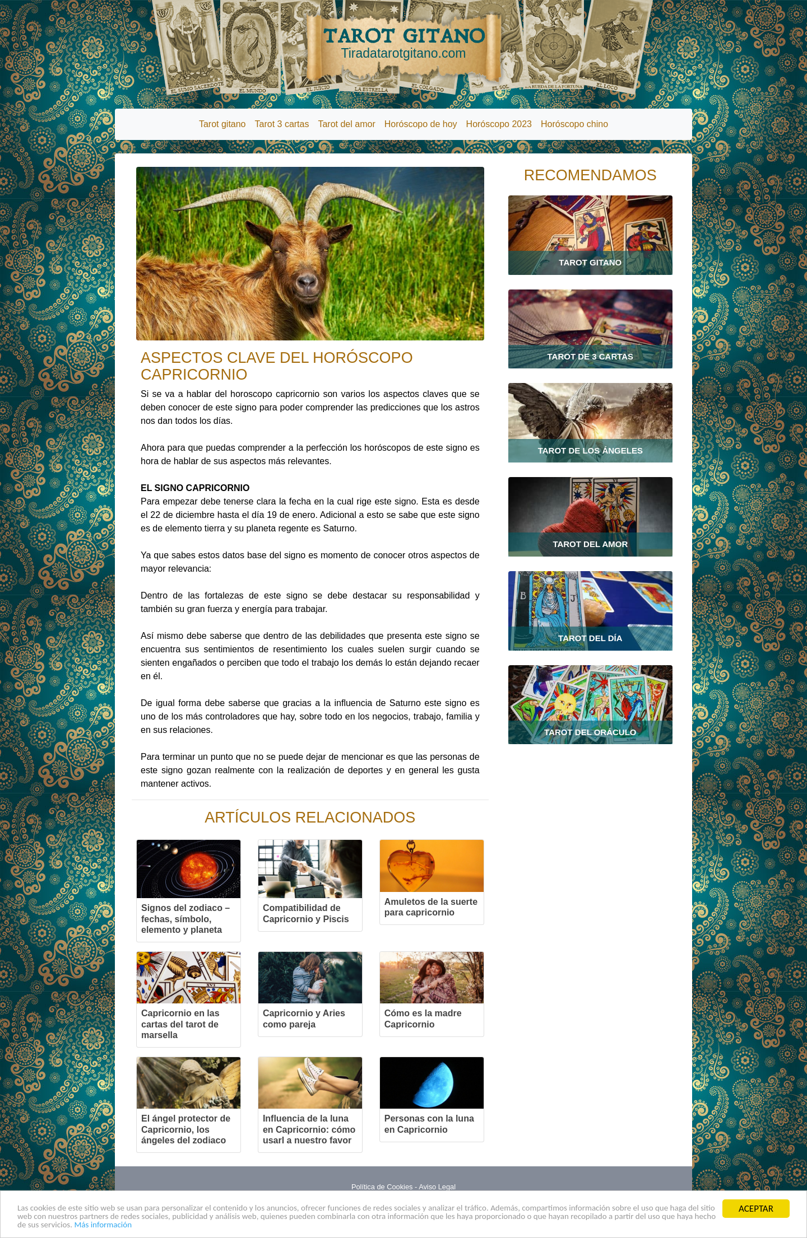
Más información (305, 1224)
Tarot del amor (346, 124)
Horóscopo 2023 (499, 124)
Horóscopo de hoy (420, 124)
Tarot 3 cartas (282, 124)
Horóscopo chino (574, 124)
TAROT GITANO (403, 43)
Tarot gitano (222, 124)
